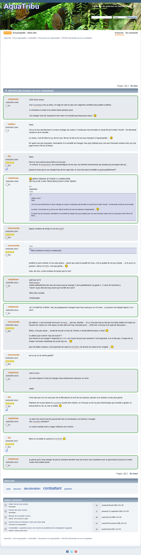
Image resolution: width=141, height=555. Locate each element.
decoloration (32, 488)
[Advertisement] (39, 61)
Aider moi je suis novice (18, 504)
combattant (38, 105)
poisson (68, 489)
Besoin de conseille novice (20, 516)
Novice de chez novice (18, 510)
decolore (17, 489)
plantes (37, 283)
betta (61, 229)
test (51, 138)
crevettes (36, 422)
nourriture (75, 347)
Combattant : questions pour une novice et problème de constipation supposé (40, 528)
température (46, 165)
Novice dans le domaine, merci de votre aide (27, 522)
